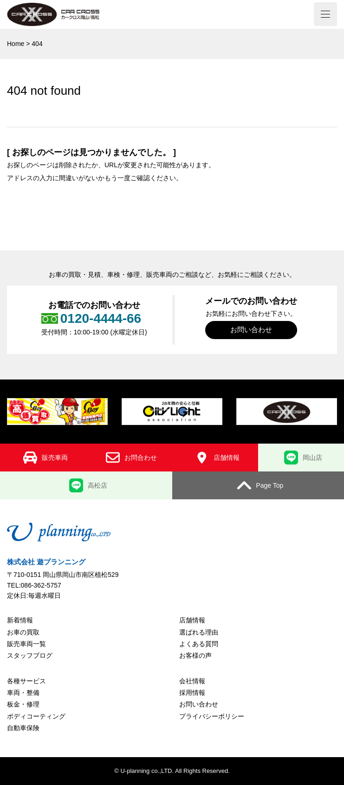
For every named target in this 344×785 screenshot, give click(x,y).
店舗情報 (192, 620)
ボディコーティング (36, 716)
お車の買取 (23, 632)
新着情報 (20, 620)
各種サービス (26, 681)
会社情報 (192, 681)
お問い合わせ (251, 330)
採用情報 (192, 692)
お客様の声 (195, 655)
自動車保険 (23, 728)
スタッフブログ (29, 655)
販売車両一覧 (26, 644)
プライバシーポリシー (211, 716)
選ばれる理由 (198, 632)
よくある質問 (198, 644)
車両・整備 (23, 692)
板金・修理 (23, 704)
